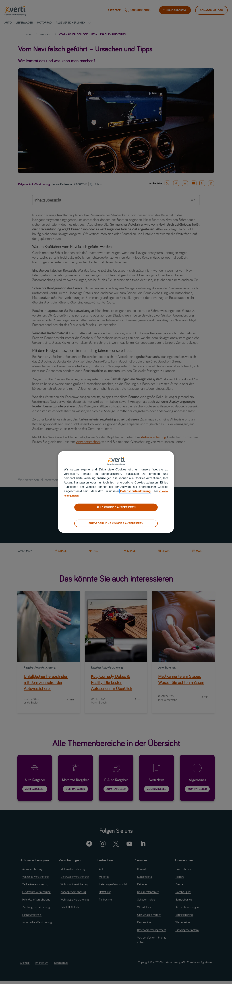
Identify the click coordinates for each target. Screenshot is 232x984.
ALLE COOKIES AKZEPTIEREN (116, 507)
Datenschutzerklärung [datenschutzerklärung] (134, 491)
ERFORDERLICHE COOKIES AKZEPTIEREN (116, 523)
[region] (116, 492)
